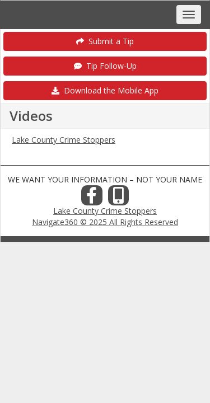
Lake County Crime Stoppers (63, 139)
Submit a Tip (105, 41)
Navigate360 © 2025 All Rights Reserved (105, 222)
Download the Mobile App (105, 90)
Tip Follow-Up (105, 65)
